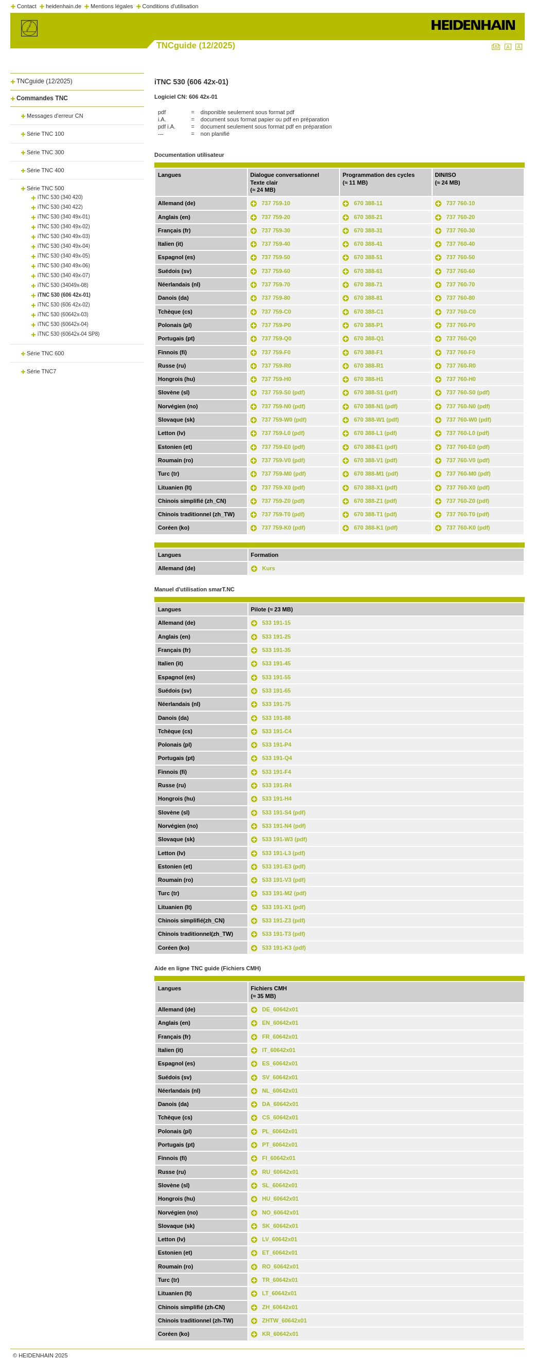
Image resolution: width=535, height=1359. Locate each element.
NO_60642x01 (280, 1212)
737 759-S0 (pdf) (283, 392)
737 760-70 (461, 284)
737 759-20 (276, 217)
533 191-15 (276, 623)
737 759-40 (276, 244)
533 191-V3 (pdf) (284, 880)
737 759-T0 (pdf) (283, 514)
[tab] (77, 79)
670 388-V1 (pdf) (375, 460)
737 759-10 (276, 203)
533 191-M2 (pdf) (284, 893)
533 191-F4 (276, 772)
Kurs (268, 568)
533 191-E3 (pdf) (284, 866)
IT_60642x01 (279, 1050)
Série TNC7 (41, 371)
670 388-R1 (369, 366)
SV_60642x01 (280, 1077)
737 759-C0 (277, 312)
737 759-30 (276, 230)
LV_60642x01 (279, 1239)
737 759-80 (276, 298)
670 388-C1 (369, 312)
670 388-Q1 (369, 338)
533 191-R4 (277, 785)
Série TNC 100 (45, 134)
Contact (27, 6)
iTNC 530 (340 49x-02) (64, 226)
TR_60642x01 (280, 1280)
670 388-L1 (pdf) (375, 433)
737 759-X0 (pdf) (283, 487)
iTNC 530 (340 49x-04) (64, 246)
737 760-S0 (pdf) (468, 392)
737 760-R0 (461, 366)
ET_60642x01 (280, 1252)
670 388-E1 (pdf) (375, 447)
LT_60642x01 (279, 1293)
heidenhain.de (63, 6)
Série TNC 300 (45, 152)
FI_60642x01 (279, 1158)
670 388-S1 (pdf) (375, 392)
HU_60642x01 (280, 1198)
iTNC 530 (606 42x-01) (64, 295)
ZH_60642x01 (280, 1307)
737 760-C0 (461, 312)
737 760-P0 (461, 325)
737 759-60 (276, 271)
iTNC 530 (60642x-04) (63, 324)
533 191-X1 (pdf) (284, 907)
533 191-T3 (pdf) (284, 934)
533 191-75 (276, 704)
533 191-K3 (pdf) (284, 948)
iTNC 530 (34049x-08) (63, 285)
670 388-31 (368, 230)
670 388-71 (368, 284)
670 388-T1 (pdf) (375, 514)
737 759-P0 (276, 325)
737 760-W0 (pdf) (469, 419)
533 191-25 (276, 636)
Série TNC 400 (45, 170)
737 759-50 (276, 257)
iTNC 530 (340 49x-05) (64, 256)
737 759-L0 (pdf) (283, 433)
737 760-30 (461, 230)
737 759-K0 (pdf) (284, 527)
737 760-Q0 (461, 338)
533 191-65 (276, 690)
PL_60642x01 (280, 1131)
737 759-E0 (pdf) (283, 447)
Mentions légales (112, 6)
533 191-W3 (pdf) (284, 839)
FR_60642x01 (280, 1037)
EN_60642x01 (280, 1023)
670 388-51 (368, 257)
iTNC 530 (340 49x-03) (64, 236)
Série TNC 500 (45, 188)
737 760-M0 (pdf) (469, 473)
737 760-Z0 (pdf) (468, 501)
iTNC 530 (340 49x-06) (64, 265)
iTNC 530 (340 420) (60, 197)
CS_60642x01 (280, 1117)
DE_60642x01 (280, 1009)
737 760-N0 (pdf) (468, 406)
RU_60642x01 (280, 1172)
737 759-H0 (277, 379)
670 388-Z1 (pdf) (375, 501)
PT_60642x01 (280, 1144)
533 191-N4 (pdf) (284, 826)
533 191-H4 (277, 798)
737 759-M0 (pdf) (284, 473)
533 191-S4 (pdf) (284, 812)
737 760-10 (461, 203)
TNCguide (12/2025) (44, 81)
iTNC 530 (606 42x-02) (64, 304)
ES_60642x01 (280, 1063)
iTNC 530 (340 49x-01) (64, 217)
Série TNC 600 (45, 353)
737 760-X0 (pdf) (468, 487)
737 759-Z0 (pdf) (283, 501)
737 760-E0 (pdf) (468, 447)
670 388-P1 (368, 325)
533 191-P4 (277, 744)
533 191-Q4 (277, 758)
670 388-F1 (368, 352)
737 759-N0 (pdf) (284, 406)
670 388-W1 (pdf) (376, 419)
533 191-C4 (277, 731)
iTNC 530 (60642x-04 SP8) (69, 334)
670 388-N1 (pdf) (376, 406)
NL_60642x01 (280, 1091)
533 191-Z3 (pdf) (284, 920)
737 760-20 (461, 217)
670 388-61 (368, 271)
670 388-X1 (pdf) (375, 487)
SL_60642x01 (280, 1185)
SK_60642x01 (280, 1226)
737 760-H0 (461, 379)
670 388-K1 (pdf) (376, 527)
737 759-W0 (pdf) (284, 419)
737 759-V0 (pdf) (283, 460)
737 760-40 (461, 244)
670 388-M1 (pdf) (376, 473)
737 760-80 (461, 298)
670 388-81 (368, 298)
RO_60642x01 (280, 1266)
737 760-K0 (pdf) (468, 527)
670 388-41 (368, 244)
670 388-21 (368, 217)
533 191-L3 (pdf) (284, 853)
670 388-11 (368, 203)
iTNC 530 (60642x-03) (63, 314)
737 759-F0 (276, 352)
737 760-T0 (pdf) (468, 514)
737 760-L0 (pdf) (468, 433)
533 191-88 (276, 718)
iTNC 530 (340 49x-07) (64, 275)
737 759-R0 (277, 366)
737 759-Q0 (277, 338)
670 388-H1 (369, 379)
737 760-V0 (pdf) (468, 460)
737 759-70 (276, 284)
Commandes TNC (42, 98)
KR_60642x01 (280, 1334)
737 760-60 (461, 271)
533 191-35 (276, 650)
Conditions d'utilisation (170, 6)
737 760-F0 (461, 352)
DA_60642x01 (280, 1104)
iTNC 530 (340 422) (60, 207)
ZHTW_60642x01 (284, 1320)
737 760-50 (461, 257)
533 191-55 (276, 677)
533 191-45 (276, 663)
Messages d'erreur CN (55, 116)
